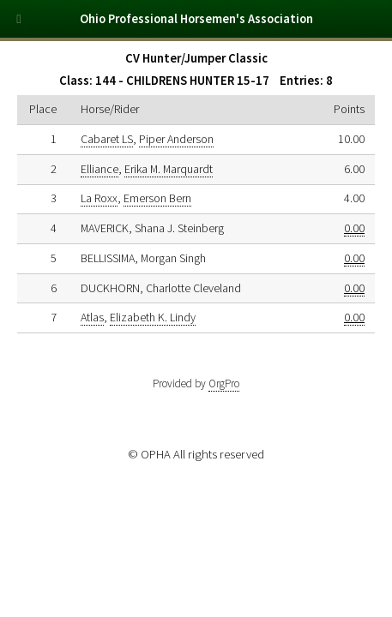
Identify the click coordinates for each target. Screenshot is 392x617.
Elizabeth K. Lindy (153, 317)
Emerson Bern (157, 198)
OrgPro (223, 383)
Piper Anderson (176, 139)
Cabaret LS (107, 139)
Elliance (99, 169)
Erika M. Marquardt (168, 169)
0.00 (354, 228)
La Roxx (99, 198)
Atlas (92, 317)
